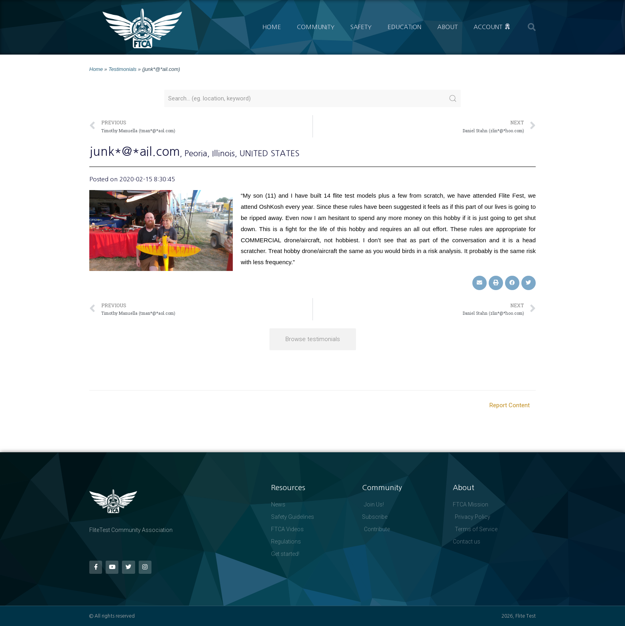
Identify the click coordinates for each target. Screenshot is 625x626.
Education (404, 27)
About (447, 27)
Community (315, 27)
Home (271, 27)
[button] (532, 27)
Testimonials (122, 69)
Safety (360, 27)
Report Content (509, 405)
